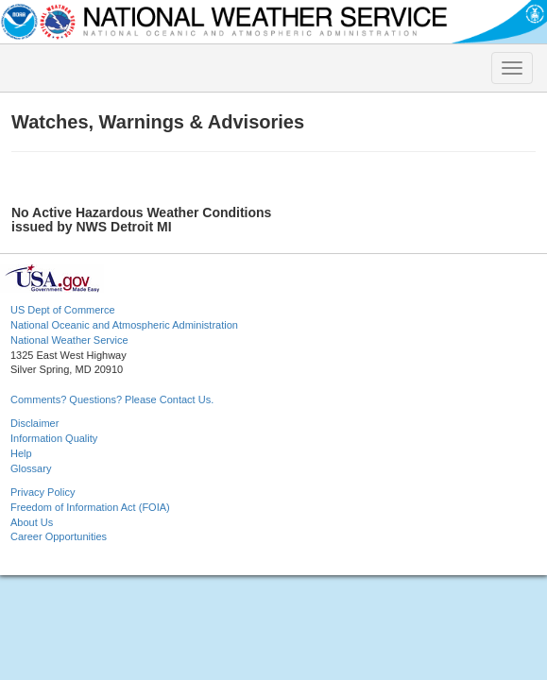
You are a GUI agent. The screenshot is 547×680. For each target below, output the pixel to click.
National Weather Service (69, 340)
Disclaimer (34, 423)
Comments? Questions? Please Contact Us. (112, 399)
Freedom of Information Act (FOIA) (90, 507)
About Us (31, 522)
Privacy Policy (42, 492)
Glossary (30, 468)
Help (21, 453)
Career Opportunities (58, 536)
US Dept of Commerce (62, 309)
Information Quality (53, 438)
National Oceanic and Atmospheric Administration (124, 325)
